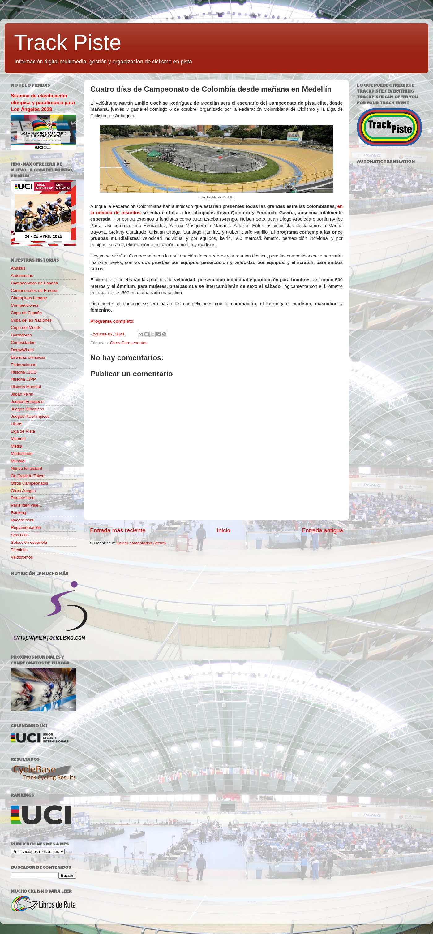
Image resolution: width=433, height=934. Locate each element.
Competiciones (24, 305)
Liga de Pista (23, 431)
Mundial (18, 461)
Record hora (22, 520)
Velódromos (22, 557)
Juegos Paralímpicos (30, 416)
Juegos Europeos (27, 401)
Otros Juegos (23, 490)
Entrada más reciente (118, 530)
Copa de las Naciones (31, 320)
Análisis (18, 268)
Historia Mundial (26, 386)
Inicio (223, 530)
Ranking (18, 512)
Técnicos (19, 549)
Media (16, 446)
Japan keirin (22, 394)
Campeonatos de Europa (34, 290)
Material (18, 438)
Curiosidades (23, 342)
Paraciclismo (23, 497)
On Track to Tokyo (28, 475)
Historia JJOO (24, 372)
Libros (16, 424)
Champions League (29, 298)
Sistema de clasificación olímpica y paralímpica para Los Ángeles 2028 (43, 102)
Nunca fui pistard (26, 468)
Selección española (29, 542)
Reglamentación (26, 527)
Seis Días (20, 535)
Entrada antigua (322, 530)
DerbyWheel (22, 350)
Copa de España (26, 312)
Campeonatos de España (34, 283)
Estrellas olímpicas (28, 357)
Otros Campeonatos (129, 342)
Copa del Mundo (26, 327)
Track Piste (67, 42)
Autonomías (22, 275)
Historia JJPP (23, 379)
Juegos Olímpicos (27, 409)
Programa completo (111, 321)
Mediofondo (22, 453)
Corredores (21, 335)
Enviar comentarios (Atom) (141, 543)
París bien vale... (26, 505)
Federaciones (23, 364)
